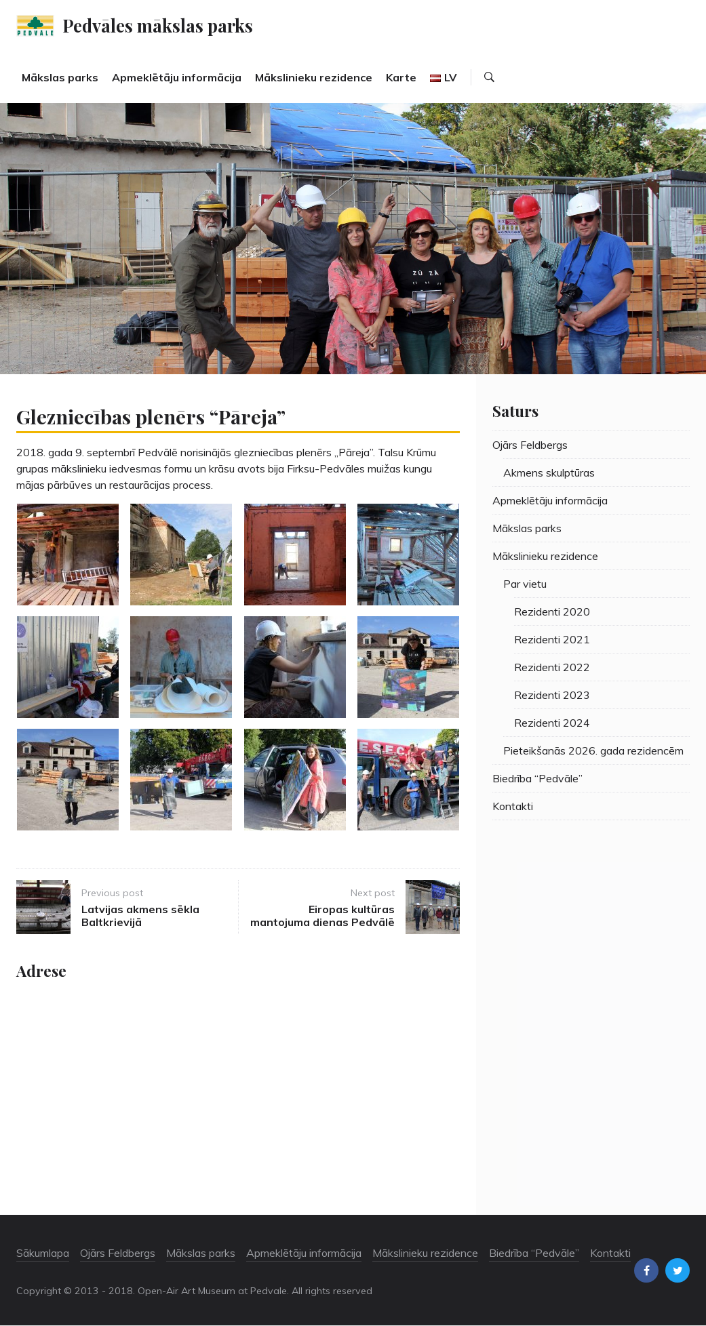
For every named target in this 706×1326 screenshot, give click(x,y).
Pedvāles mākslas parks (157, 25)
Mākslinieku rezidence (313, 77)
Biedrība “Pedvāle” (537, 778)
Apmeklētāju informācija (176, 77)
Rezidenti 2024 (552, 722)
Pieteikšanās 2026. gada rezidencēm (593, 750)
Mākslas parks (60, 77)
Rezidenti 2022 (552, 667)
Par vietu (525, 583)
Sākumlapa (42, 1253)
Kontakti (512, 806)
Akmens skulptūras (549, 472)
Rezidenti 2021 (552, 639)
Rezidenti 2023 (552, 695)
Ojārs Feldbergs (530, 444)
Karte (401, 77)
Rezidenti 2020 (552, 611)
